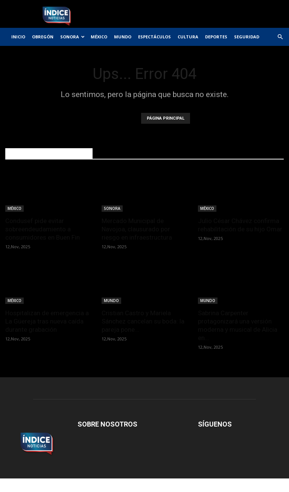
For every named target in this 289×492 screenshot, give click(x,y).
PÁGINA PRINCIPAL (165, 118)
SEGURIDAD (246, 36)
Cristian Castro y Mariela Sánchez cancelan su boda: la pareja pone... (143, 321)
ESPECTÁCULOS (154, 36)
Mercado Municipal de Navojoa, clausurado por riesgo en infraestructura (137, 229)
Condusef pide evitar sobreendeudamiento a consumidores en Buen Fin (42, 229)
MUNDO (122, 36)
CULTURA (188, 36)
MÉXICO (99, 36)
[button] (280, 37)
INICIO (18, 36)
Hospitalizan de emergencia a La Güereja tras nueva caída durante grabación (47, 321)
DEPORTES (216, 36)
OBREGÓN (42, 36)
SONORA (72, 36)
